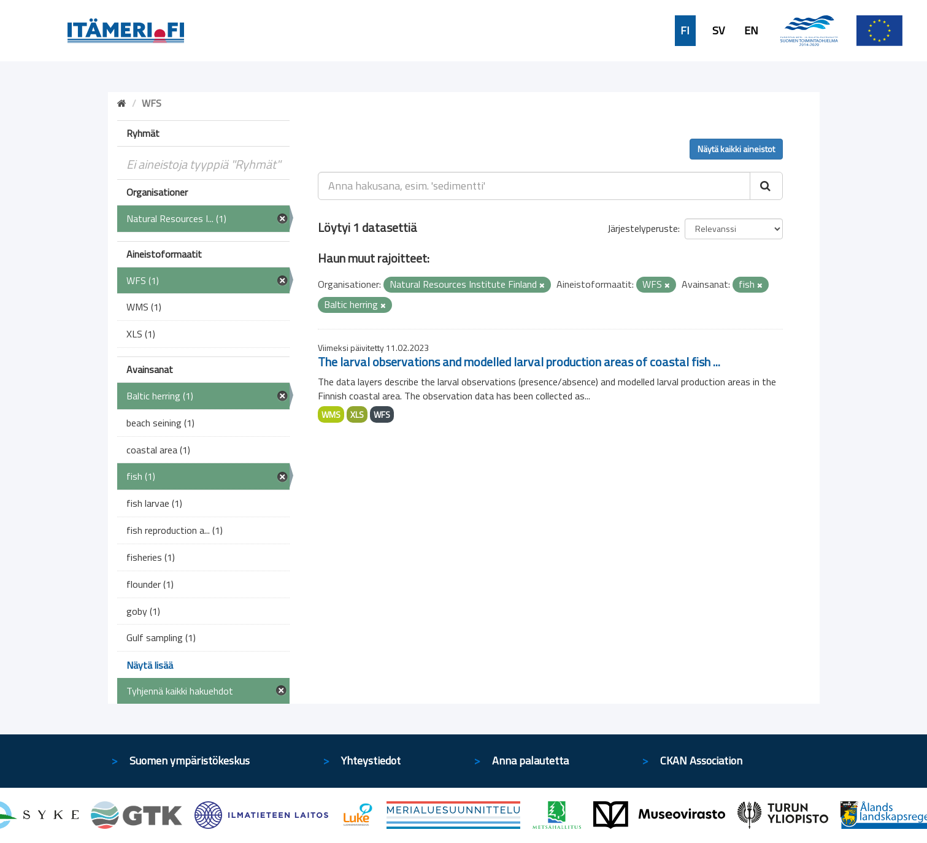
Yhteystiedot (371, 760)
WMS (330, 414)
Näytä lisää (149, 665)
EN (751, 31)
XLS (357, 414)
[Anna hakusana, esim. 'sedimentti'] (534, 186)
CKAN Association (701, 760)
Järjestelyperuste (642, 228)
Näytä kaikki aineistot (736, 148)
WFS (382, 414)
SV (718, 31)
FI (685, 31)
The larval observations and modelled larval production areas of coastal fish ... (519, 361)
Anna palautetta (530, 760)
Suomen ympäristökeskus (189, 760)
